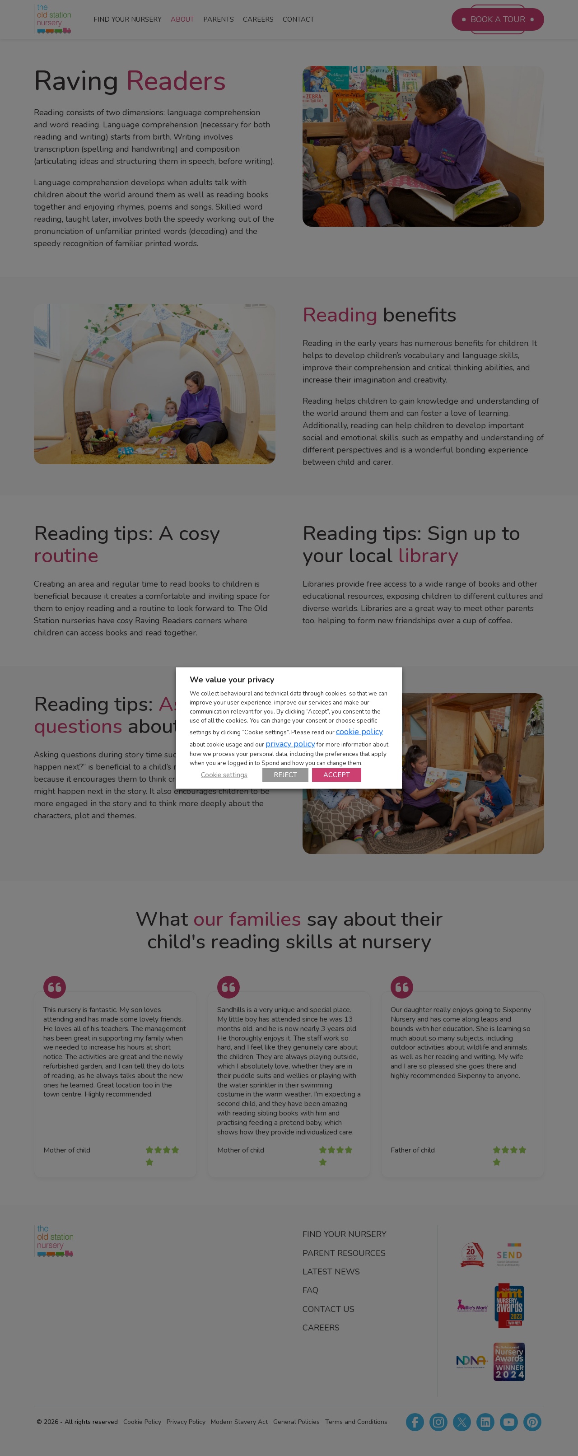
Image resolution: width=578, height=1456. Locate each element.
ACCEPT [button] (336, 774)
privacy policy (290, 743)
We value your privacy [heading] (232, 679)
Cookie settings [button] (224, 774)
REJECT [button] (285, 774)
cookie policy (359, 731)
